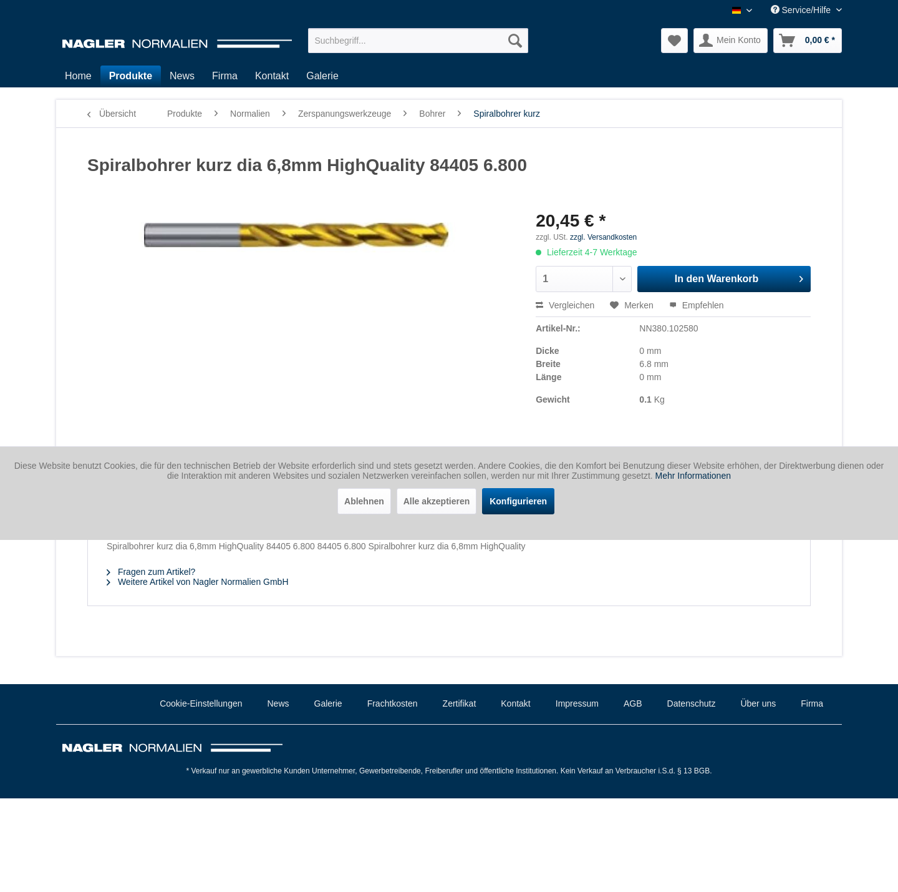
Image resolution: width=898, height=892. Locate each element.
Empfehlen (696, 305)
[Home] (78, 76)
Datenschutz (691, 703)
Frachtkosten (392, 703)
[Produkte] (130, 76)
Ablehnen (364, 501)
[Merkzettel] (674, 40)
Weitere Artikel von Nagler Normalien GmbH (198, 582)
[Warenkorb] (807, 40)
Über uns (758, 703)
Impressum (577, 703)
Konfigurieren (518, 501)
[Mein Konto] (730, 40)
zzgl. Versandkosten (603, 237)
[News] (182, 76)
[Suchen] (515, 40)
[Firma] (224, 76)
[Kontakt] (271, 76)
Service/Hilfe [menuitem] (802, 10)
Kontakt (515, 703)
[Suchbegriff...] (418, 40)
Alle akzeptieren (436, 501)
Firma (812, 703)
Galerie (328, 703)
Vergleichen (565, 305)
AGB (633, 703)
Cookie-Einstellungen (201, 703)
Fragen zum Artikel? (151, 572)
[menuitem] (418, 40)
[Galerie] (322, 76)
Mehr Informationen (693, 476)
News (278, 703)
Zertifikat (459, 703)
